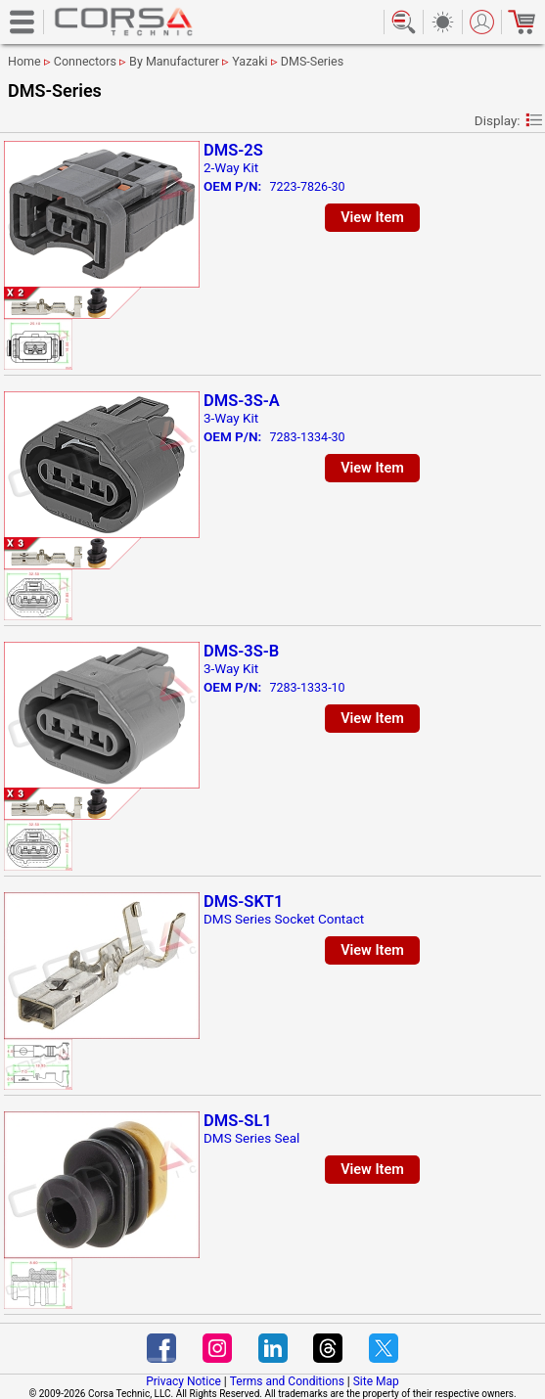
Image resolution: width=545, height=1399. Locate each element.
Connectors (85, 61)
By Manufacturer (174, 61)
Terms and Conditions (287, 1381)
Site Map (376, 1381)
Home (24, 61)
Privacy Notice (183, 1381)
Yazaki (249, 61)
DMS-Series (312, 61)
